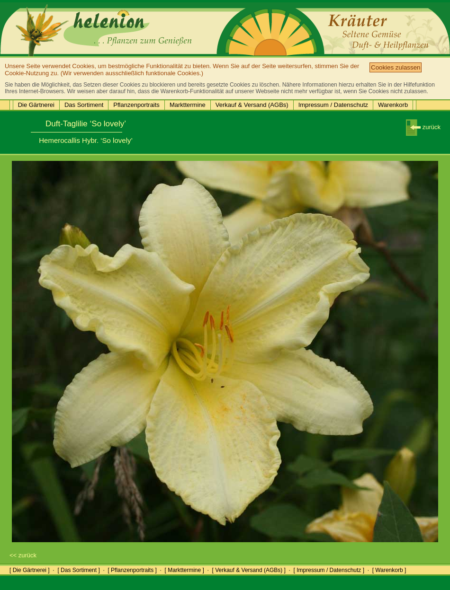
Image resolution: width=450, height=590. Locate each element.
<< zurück (22, 555)
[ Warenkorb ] (389, 570)
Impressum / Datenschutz (333, 104)
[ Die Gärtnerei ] (29, 570)
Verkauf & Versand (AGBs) (252, 104)
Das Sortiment (83, 104)
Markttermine (188, 104)
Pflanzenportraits (136, 104)
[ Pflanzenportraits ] (132, 570)
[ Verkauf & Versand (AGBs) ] (249, 570)
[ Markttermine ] (184, 570)
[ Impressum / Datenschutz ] (329, 570)
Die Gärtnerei (36, 104)
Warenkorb (393, 104)
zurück (423, 127)
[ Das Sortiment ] (78, 570)
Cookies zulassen (395, 67)
